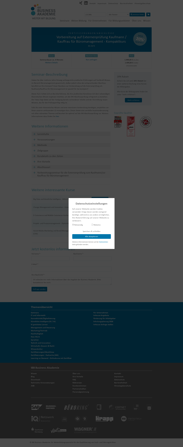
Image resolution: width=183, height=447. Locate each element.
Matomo (96, 225)
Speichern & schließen (91, 231)
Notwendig (77, 225)
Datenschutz (103, 242)
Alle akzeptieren (91, 236)
